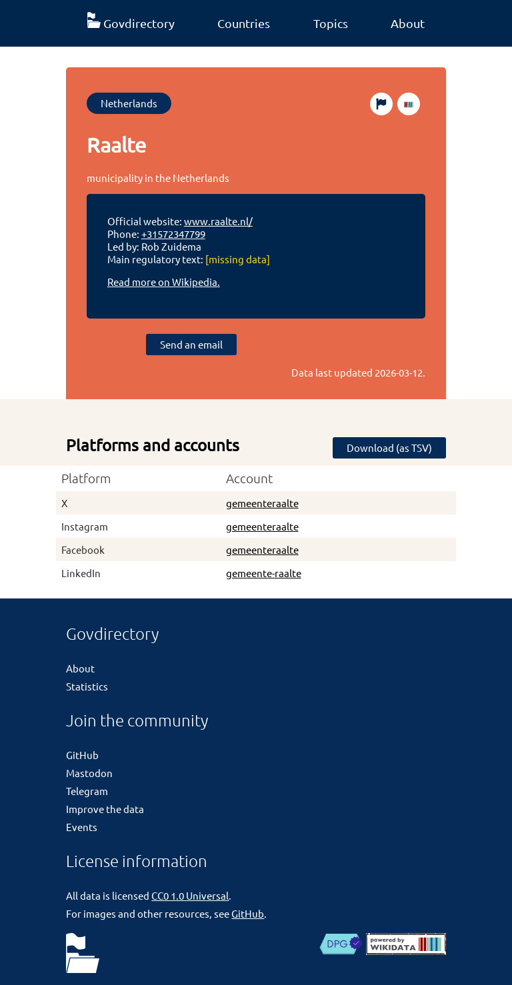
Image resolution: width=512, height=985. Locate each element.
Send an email (191, 344)
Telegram (87, 790)
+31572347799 (173, 233)
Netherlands (129, 103)
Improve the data (105, 808)
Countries (243, 23)
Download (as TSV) (389, 447)
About (408, 23)
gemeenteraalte (262, 502)
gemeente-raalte (263, 572)
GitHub (82, 754)
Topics (330, 23)
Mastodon (89, 772)
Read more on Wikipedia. (163, 281)
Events (81, 826)
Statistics (87, 686)
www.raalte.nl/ (218, 221)
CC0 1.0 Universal (190, 895)
